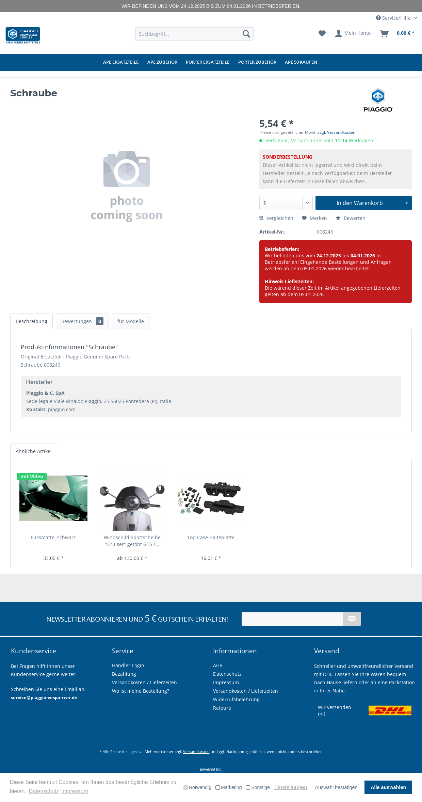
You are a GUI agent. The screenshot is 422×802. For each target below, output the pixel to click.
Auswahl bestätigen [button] (336, 787)
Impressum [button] (74, 791)
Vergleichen (276, 218)
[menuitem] (194, 34)
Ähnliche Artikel (34, 451)
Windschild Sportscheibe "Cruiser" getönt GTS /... (132, 540)
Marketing (228, 787)
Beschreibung (31, 321)
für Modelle (130, 321)
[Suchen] (246, 34)
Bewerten (351, 218)
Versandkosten (196, 751)
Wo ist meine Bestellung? (140, 691)
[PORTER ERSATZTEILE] (207, 62)
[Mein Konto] (353, 34)
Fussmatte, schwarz (53, 537)
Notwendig (197, 787)
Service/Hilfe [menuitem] (394, 18)
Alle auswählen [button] (388, 787)
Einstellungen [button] (290, 787)
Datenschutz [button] (44, 791)
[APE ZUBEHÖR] (162, 62)
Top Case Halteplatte (210, 537)
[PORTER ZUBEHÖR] (257, 62)
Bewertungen (82, 321)
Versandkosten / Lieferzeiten (245, 691)
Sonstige (258, 787)
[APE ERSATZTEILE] (120, 62)
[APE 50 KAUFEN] (301, 62)
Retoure (222, 708)
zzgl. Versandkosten (336, 132)
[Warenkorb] (397, 34)
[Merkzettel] (322, 34)
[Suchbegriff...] (194, 34)
